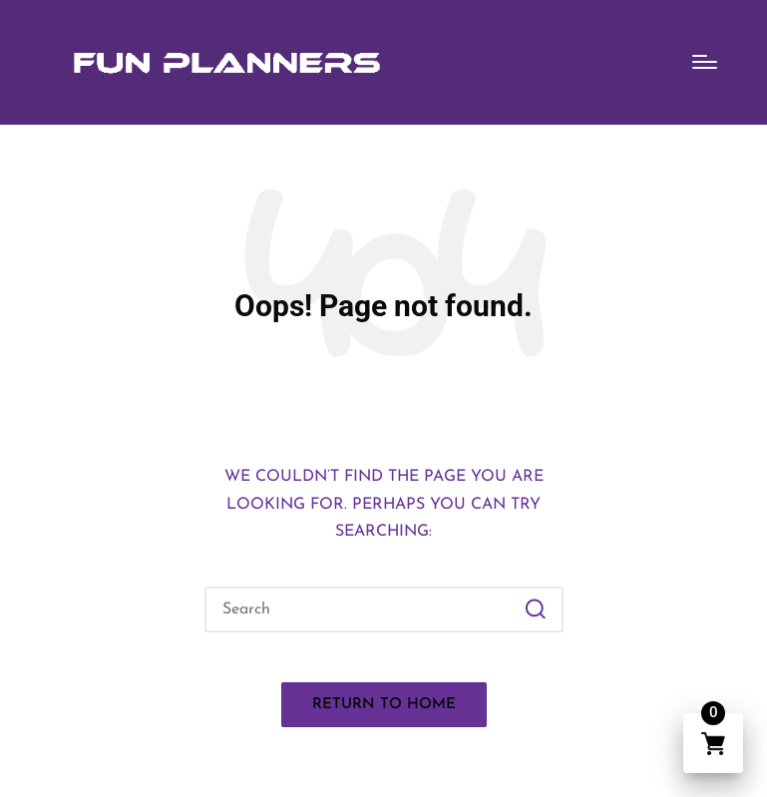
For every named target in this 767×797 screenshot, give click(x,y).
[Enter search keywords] (384, 609)
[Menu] (704, 62)
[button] (536, 609)
